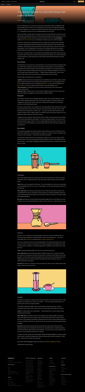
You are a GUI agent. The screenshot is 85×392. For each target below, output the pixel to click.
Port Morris (51, 360)
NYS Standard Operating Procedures (14, 385)
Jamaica (62, 370)
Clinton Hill (39, 384)
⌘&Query (21, 362)
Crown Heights (40, 362)
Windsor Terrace (40, 387)
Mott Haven (51, 362)
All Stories (8, 4)
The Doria (63, 382)
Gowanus (39, 366)
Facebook (47, 341)
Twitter (58, 341)
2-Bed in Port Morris (29, 362)
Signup (62, 362)
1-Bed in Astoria (28, 381)
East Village (51, 377)
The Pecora (63, 379)
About (9, 367)
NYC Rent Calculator (11, 371)
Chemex (24, 235)
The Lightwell (63, 384)
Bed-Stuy (39, 369)
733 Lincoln (63, 378)
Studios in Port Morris (30, 369)
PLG (38, 381)
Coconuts (2, 4)
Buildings (8, 1)
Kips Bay (50, 383)
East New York (40, 382)
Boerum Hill (39, 379)
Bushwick (39, 360)
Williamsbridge (52, 363)
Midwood (39, 376)
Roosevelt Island (52, 379)
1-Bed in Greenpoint (29, 380)
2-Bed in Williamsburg (30, 366)
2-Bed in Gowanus (29, 363)
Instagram (52, 341)
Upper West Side (52, 370)
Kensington (39, 373)
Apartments (3, 1)
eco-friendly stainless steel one (47, 239)
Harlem (50, 371)
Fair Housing (10, 379)
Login (62, 360)
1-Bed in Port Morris (29, 360)
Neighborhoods (14, 1)
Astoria (62, 367)
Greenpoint (39, 378)
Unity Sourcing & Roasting (28, 39)
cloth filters (28, 239)
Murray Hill (51, 373)
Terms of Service (11, 382)
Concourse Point (64, 381)
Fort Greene (39, 365)
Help (9, 374)
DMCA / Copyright (11, 384)
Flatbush (39, 372)
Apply (9, 370)
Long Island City (64, 368)
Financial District (52, 380)
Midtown (50, 376)
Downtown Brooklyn (41, 385)
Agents (9, 368)
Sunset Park (39, 375)
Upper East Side (52, 368)
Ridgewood (63, 371)
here (57, 85)
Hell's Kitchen (51, 374)
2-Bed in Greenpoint (29, 365)
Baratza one (44, 83)
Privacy (9, 381)
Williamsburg (39, 363)
